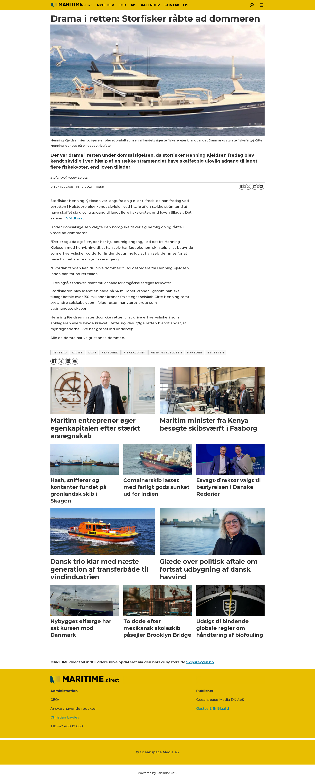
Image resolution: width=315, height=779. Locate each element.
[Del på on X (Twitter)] (248, 187)
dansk (77, 352)
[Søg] (252, 5)
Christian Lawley (64, 717)
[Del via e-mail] (261, 187)
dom (92, 352)
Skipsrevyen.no (200, 662)
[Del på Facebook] (242, 187)
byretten (215, 352)
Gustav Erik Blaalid (212, 708)
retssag (60, 352)
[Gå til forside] (71, 5)
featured (109, 352)
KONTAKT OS (176, 5)
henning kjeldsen (166, 352)
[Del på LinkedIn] (255, 187)
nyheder (194, 352)
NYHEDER (105, 5)
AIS (133, 5)
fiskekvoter (134, 352)
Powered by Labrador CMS (157, 773)
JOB (122, 5)
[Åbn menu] (262, 5)
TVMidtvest (74, 218)
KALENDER (150, 5)
